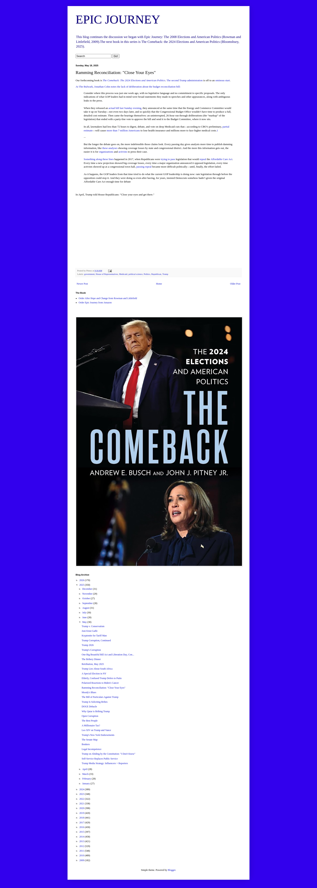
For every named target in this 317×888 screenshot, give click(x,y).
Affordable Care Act (221, 159)
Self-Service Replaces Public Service (100, 758)
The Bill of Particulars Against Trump (100, 697)
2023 (82, 794)
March (85, 774)
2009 (82, 860)
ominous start (222, 80)
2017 (82, 822)
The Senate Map (90, 739)
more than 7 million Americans (123, 130)
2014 (82, 836)
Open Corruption (90, 716)
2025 (82, 584)
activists (122, 151)
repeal (203, 159)
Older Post (235, 283)
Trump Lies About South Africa (97, 668)
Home (159, 283)
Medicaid (123, 274)
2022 (82, 798)
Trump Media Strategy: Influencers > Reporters (105, 763)
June (84, 617)
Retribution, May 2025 (93, 664)
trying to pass (168, 159)
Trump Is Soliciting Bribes (95, 701)
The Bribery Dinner (91, 659)
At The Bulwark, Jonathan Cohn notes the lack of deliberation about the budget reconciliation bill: (128, 86)
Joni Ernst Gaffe (89, 631)
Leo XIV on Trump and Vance (96, 730)
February (87, 778)
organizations (106, 151)
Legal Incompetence (91, 749)
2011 (82, 850)
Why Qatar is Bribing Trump (96, 711)
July (84, 612)
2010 (82, 855)
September (87, 603)
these (105, 148)
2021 (82, 803)
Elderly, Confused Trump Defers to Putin (102, 678)
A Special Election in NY (94, 673)
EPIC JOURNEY (118, 19)
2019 (82, 813)
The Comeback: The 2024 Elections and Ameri (128, 80)
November (87, 593)
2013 (82, 841)
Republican (156, 274)
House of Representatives (107, 274)
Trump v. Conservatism (93, 626)
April (85, 769)
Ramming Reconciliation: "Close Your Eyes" (103, 687)
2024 (82, 789)
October (86, 598)
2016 (82, 827)
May (84, 622)
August (86, 607)
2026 (82, 580)
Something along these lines (99, 159)
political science (135, 274)
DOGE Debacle (89, 706)
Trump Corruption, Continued (96, 640)
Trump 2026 (88, 645)
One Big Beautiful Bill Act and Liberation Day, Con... (108, 654)
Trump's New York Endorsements (98, 735)
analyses (112, 148)
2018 (82, 817)
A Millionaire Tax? (91, 725)
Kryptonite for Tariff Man (94, 635)
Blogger (171, 870)
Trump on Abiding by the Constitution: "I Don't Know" (108, 753)
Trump (165, 274)
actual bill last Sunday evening (125, 108)
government (89, 274)
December (87, 588)
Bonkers (86, 744)
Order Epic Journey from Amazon (95, 302)
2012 (82, 846)
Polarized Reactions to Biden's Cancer (100, 682)
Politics (147, 274)
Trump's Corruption (91, 650)
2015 (82, 831)
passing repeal (144, 166)
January (86, 783)
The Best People (90, 720)
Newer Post (82, 283)
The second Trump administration (185, 80)
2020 (82, 808)
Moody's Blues (89, 692)
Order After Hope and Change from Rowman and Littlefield (108, 298)
